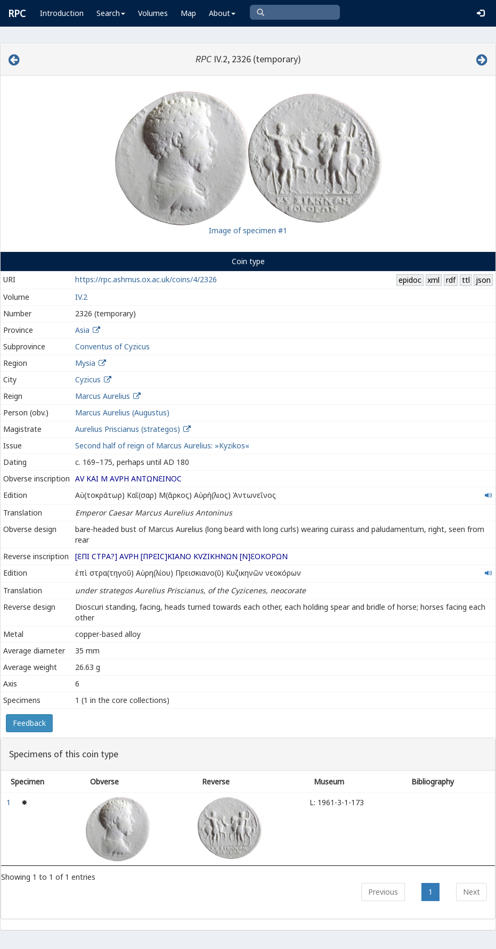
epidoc (410, 280)
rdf (451, 280)
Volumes (153, 13)
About (222, 13)
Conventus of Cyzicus (112, 346)
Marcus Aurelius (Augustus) (122, 412)
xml (433, 280)
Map (188, 13)
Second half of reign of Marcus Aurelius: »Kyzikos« (162, 445)
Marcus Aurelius (102, 396)
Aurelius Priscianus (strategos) (128, 429)
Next (471, 892)
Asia (82, 330)
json (483, 280)
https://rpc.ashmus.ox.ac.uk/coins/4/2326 (146, 279)
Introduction (62, 13)
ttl (466, 280)
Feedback (29, 723)
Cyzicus (88, 379)
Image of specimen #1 (248, 230)
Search (110, 13)
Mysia (85, 363)
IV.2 (81, 297)
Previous (383, 892)
